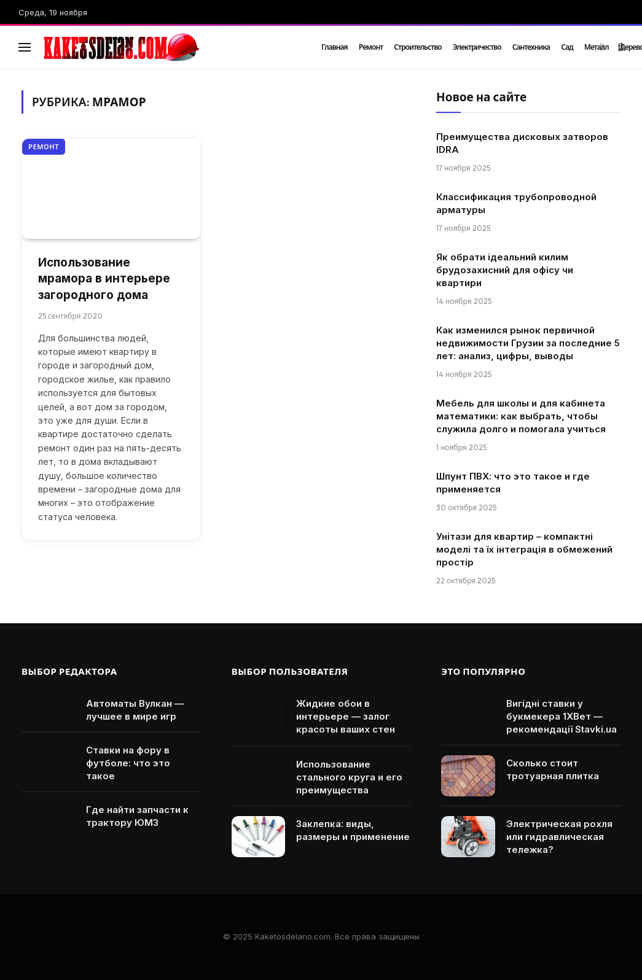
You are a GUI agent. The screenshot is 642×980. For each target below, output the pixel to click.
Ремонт (371, 47)
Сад (567, 47)
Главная (334, 47)
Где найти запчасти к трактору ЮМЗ (137, 816)
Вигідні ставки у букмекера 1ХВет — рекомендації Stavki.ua (561, 716)
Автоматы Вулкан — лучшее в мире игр (135, 710)
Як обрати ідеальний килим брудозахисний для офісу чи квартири (504, 270)
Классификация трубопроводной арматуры (516, 203)
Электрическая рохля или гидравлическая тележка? (559, 836)
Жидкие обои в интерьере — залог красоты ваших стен (345, 716)
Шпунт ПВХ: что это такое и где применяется (513, 482)
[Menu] (24, 47)
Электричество (477, 47)
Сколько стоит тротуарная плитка (552, 769)
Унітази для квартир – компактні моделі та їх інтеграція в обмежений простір (524, 549)
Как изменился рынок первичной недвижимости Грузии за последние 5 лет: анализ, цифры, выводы (528, 343)
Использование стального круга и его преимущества (349, 777)
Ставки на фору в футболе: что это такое (128, 763)
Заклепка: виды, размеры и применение (353, 830)
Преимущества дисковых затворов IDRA (522, 143)
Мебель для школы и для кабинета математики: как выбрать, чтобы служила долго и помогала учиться (521, 416)
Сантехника (531, 47)
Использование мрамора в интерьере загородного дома (104, 278)
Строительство (418, 47)
